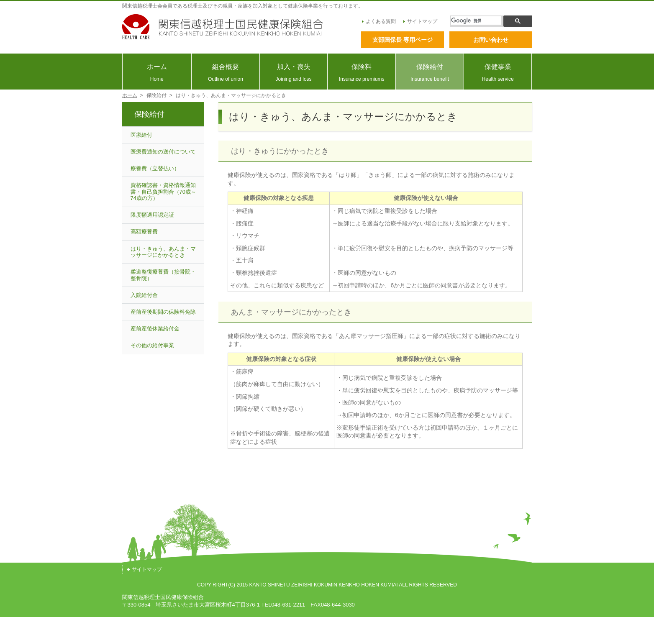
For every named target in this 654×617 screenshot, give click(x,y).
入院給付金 (144, 295)
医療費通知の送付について (163, 151)
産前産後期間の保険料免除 (163, 312)
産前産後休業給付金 (155, 328)
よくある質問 (379, 21)
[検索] (476, 20)
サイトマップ (420, 21)
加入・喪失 (294, 72)
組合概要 (225, 72)
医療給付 (141, 135)
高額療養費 (144, 231)
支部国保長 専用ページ (402, 39)
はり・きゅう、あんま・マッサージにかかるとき (163, 252)
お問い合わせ (490, 39)
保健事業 (498, 72)
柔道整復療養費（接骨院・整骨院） (163, 275)
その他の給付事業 (152, 345)
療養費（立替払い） (155, 168)
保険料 (361, 72)
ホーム (157, 72)
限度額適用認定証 (152, 215)
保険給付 (430, 72)
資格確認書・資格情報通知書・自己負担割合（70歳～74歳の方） (163, 191)
